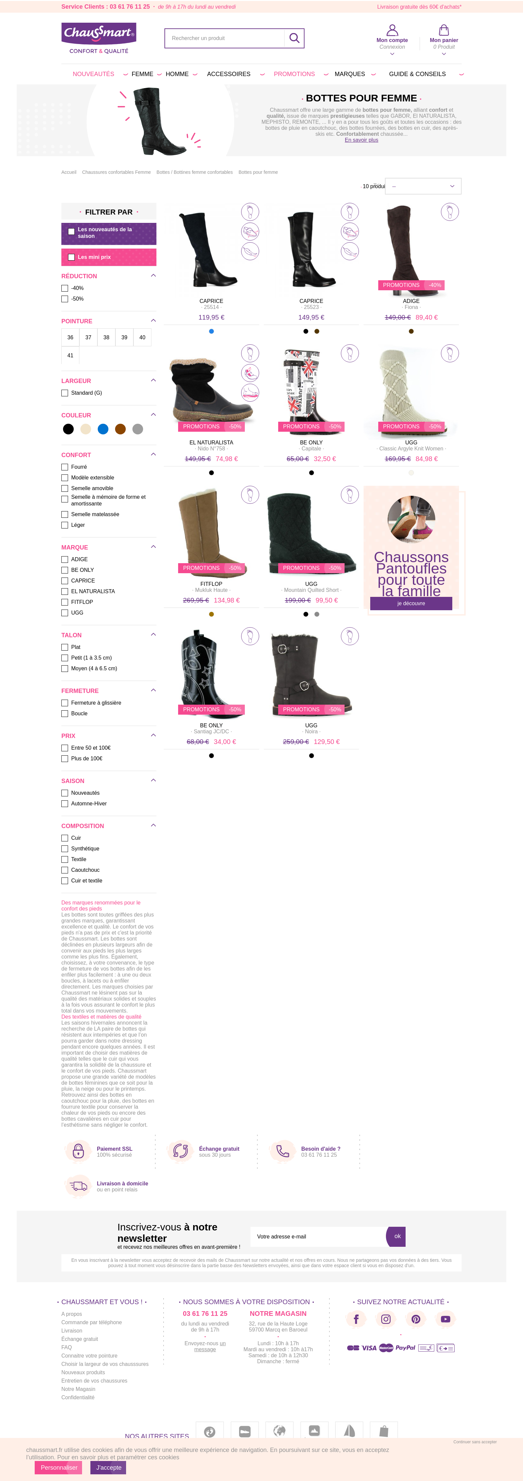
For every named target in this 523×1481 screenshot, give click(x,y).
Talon (71, 635)
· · (211, 307)
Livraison (72, 1331)
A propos (71, 1314)
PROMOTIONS (300, 74)
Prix (68, 736)
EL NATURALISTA (211, 442)
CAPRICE (211, 301)
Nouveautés (99, 74)
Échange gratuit (80, 1339)
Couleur (76, 415)
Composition (82, 826)
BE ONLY (311, 442)
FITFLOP (211, 584)
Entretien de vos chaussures (95, 1381)
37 (88, 337)
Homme (180, 74)
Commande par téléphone (92, 1322)
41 (70, 355)
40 (142, 337)
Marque (74, 547)
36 (70, 337)
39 (124, 337)
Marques (354, 74)
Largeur (76, 381)
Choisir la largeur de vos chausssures (105, 1364)
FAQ (66, 1347)
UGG (411, 442)
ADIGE (411, 301)
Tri (376, 186)
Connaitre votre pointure (90, 1356)
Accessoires (235, 74)
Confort (76, 455)
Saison (72, 781)
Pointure (76, 321)
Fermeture (80, 691)
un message (211, 1346)
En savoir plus (362, 140)
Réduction (79, 276)
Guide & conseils (425, 74)
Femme (145, 74)
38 (106, 337)
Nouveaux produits (83, 1372)
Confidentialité (78, 1397)
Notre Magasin (78, 1389)
